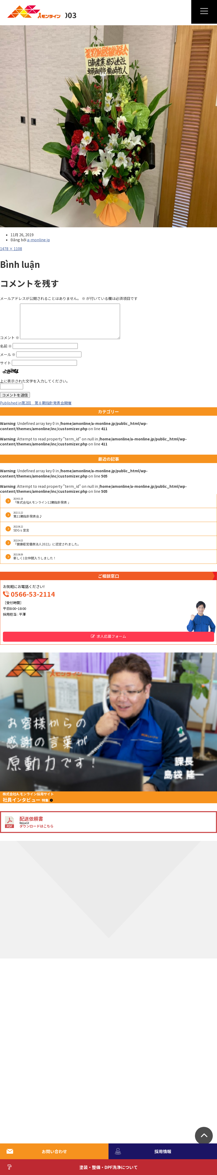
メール (8, 354)
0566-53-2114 (33, 594)
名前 (6, 346)
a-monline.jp (38, 239)
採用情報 (143, 1151)
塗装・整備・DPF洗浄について (72, 1167)
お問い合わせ (37, 1151)
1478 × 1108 (11, 248)
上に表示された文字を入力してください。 (35, 381)
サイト (5, 362)
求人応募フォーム (111, 636)
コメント (9, 337)
